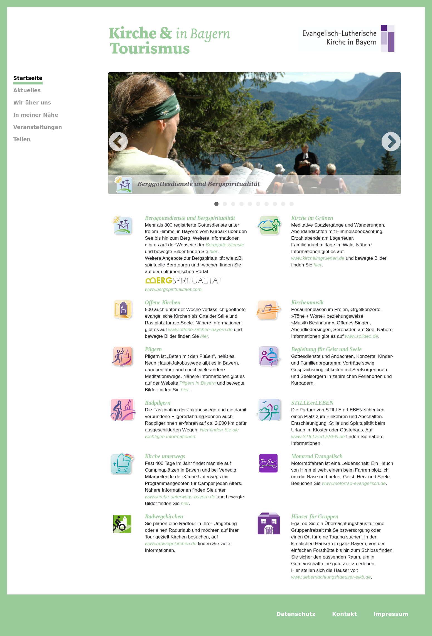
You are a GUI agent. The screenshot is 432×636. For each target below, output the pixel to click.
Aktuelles (27, 90)
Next (383, 134)
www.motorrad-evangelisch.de (354, 483)
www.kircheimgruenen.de (317, 258)
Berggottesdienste (225, 244)
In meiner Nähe (35, 115)
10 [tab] (292, 204)
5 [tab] (250, 204)
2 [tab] (225, 204)
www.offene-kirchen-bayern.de (200, 329)
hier (212, 251)
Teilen (22, 139)
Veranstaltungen (37, 127)
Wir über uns (32, 103)
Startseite (28, 78)
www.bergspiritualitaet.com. (174, 289)
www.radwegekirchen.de (171, 543)
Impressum (391, 614)
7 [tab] (267, 204)
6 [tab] (259, 204)
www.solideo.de (361, 336)
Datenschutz (295, 614)
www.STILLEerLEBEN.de (318, 436)
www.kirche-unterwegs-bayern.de (180, 496)
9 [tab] (284, 204)
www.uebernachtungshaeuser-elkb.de (331, 577)
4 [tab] (242, 204)
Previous (110, 134)
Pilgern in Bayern (198, 383)
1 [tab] (217, 204)
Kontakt (344, 614)
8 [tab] (275, 204)
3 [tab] (234, 204)
